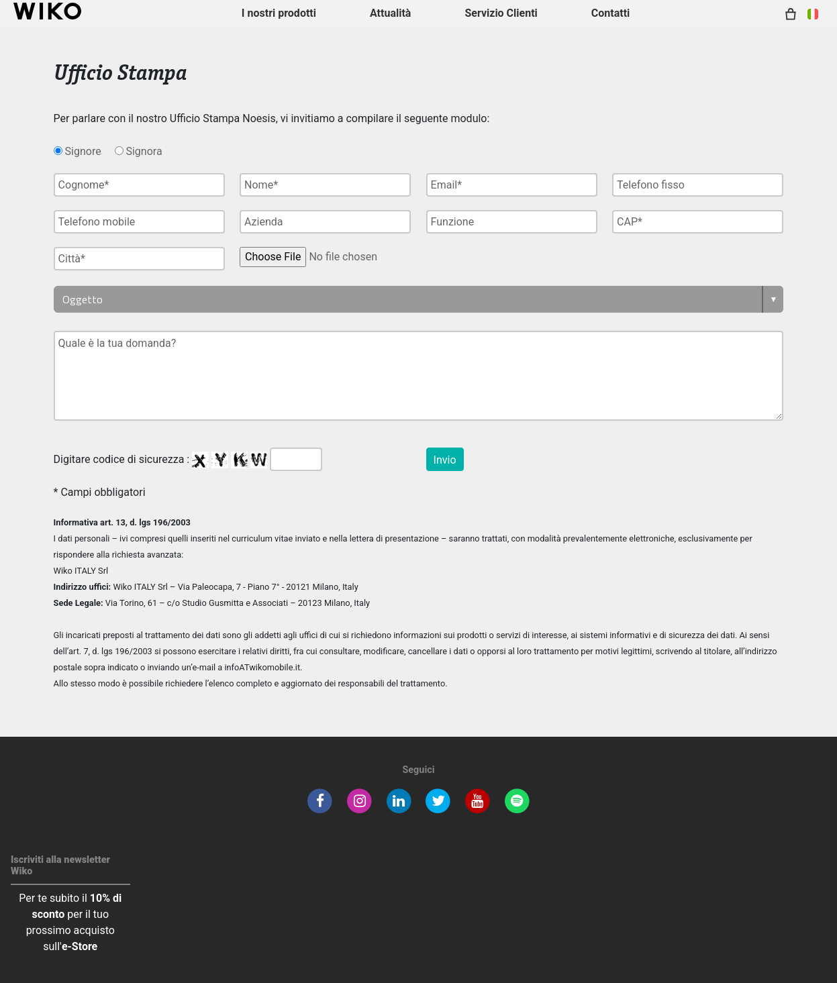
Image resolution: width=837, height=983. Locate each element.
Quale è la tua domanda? (419, 376)
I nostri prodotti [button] (279, 13)
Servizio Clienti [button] (500, 13)
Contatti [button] (610, 13)
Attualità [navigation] (390, 13)
